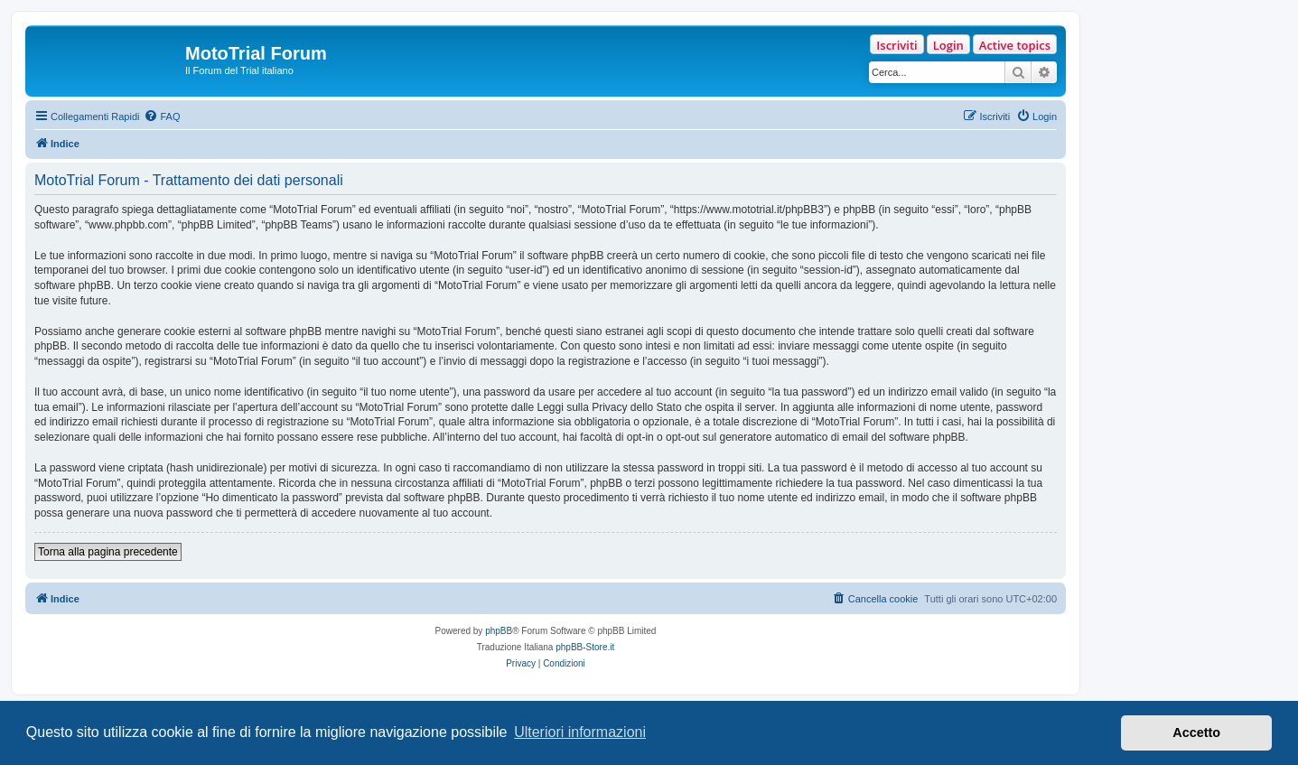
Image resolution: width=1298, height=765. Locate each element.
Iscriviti (896, 45)
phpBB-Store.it (585, 647)
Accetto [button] (1196, 732)
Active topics (1015, 45)
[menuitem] (162, 116)
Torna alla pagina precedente (108, 552)
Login (948, 45)
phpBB (498, 631)
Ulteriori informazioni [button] (580, 732)
